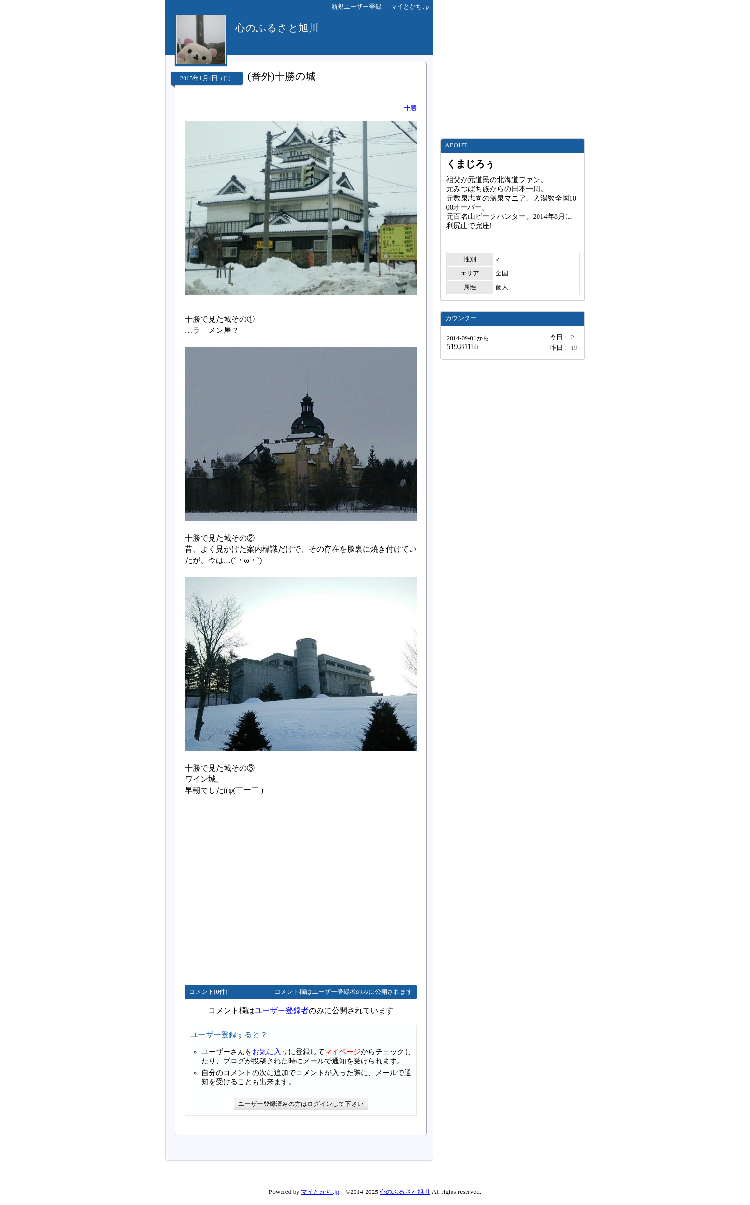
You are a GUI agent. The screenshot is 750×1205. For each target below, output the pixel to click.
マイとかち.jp (410, 6)
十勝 (410, 108)
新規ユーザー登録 (356, 6)
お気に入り (270, 1052)
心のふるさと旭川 (405, 1191)
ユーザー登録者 (282, 1010)
